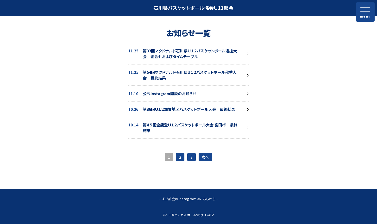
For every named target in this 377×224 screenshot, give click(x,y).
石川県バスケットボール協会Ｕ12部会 (193, 7)
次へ (205, 157)
